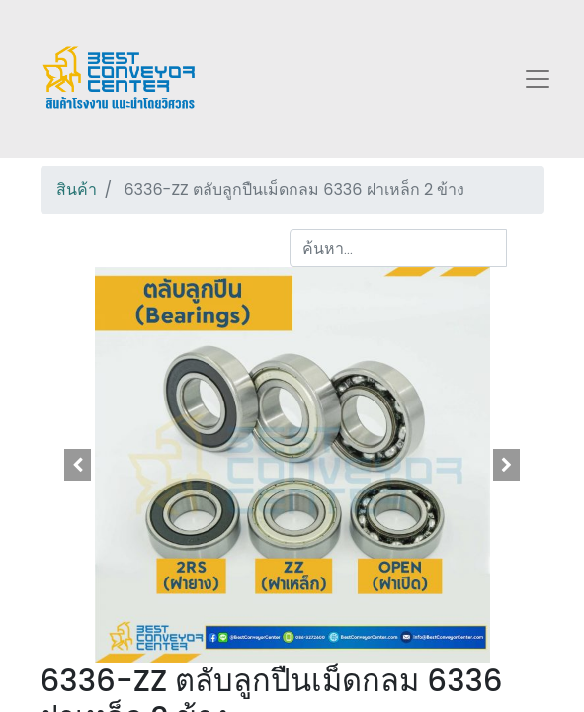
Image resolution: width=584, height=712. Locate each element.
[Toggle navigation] (537, 79)
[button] (79, 464)
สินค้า (76, 189)
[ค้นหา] (525, 248)
